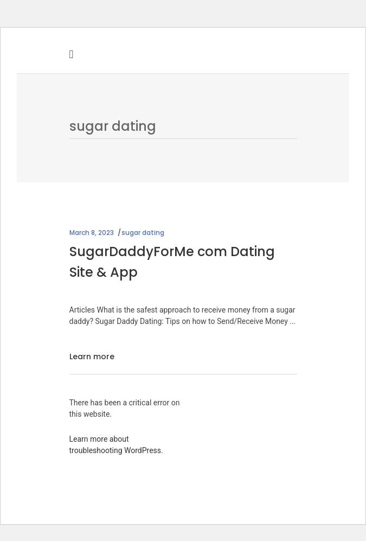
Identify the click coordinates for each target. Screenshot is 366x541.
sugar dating (142, 232)
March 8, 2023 (91, 232)
